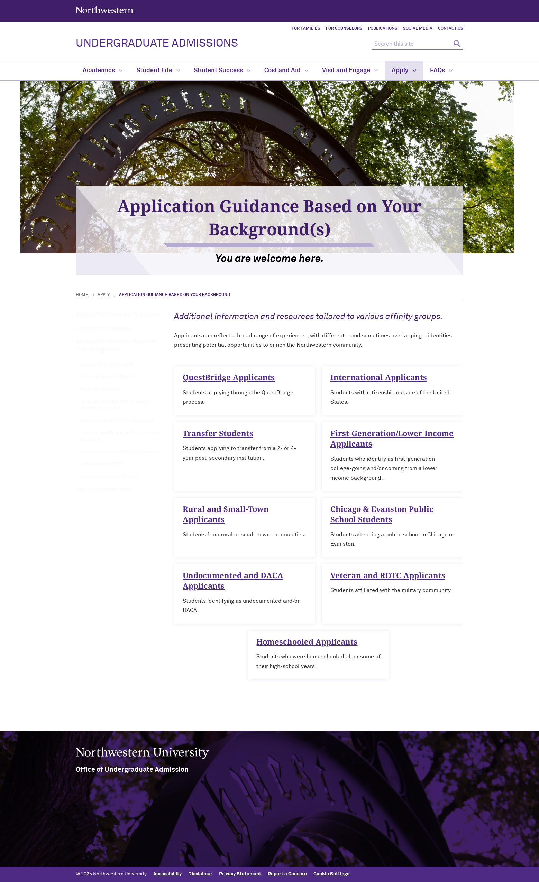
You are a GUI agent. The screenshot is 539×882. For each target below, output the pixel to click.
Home (82, 295)
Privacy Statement (240, 874)
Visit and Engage (350, 70)
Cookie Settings (331, 874)
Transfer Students (100, 389)
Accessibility (167, 874)
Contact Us (450, 29)
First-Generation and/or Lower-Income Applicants (116, 405)
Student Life (158, 70)
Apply (404, 70)
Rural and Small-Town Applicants (117, 420)
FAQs (441, 70)
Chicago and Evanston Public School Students (120, 436)
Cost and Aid (286, 70)
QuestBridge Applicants (106, 364)
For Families (306, 29)
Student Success (222, 70)
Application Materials (103, 328)
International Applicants (107, 377)
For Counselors (344, 29)
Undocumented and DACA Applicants (121, 452)
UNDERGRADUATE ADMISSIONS (157, 43)
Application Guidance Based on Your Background (116, 345)
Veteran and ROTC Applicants (387, 578)
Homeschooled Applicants (109, 476)
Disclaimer (200, 874)
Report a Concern (287, 874)
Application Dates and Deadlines (117, 315)
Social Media (417, 29)
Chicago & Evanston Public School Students (381, 517)
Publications (383, 29)
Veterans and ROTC (102, 464)
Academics (102, 70)
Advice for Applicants (103, 489)
